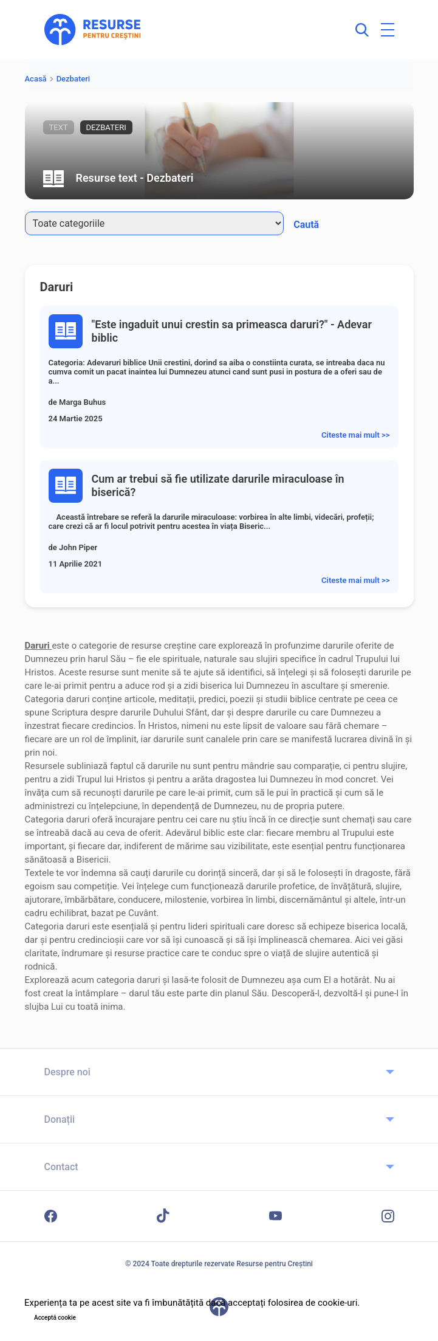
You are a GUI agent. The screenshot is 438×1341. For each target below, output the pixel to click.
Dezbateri (73, 78)
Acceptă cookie (55, 1317)
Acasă (36, 78)
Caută (306, 224)
